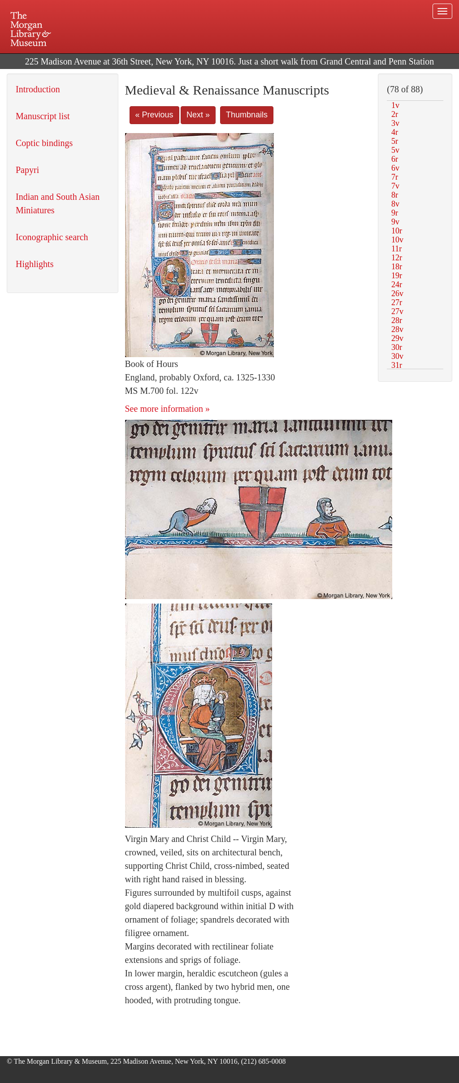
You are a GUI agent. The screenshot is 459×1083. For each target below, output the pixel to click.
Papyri (27, 170)
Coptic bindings (44, 143)
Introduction (38, 89)
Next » (198, 114)
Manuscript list (43, 116)
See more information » (167, 409)
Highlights (34, 264)
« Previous (154, 114)
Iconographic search (52, 237)
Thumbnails (247, 114)
